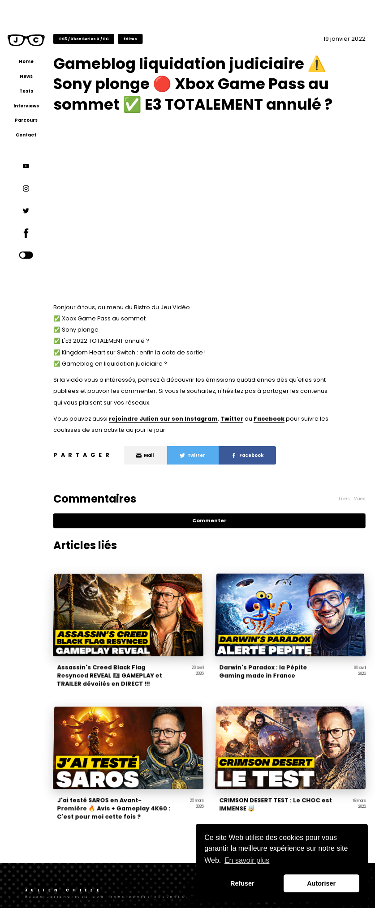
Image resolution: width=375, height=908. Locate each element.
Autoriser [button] (321, 883)
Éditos (150, 38)
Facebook (288, 418)
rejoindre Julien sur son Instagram (183, 418)
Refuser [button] (242, 883)
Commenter (220, 519)
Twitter (251, 418)
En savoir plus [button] (247, 860)
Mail (164, 454)
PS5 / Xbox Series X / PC (104, 38)
